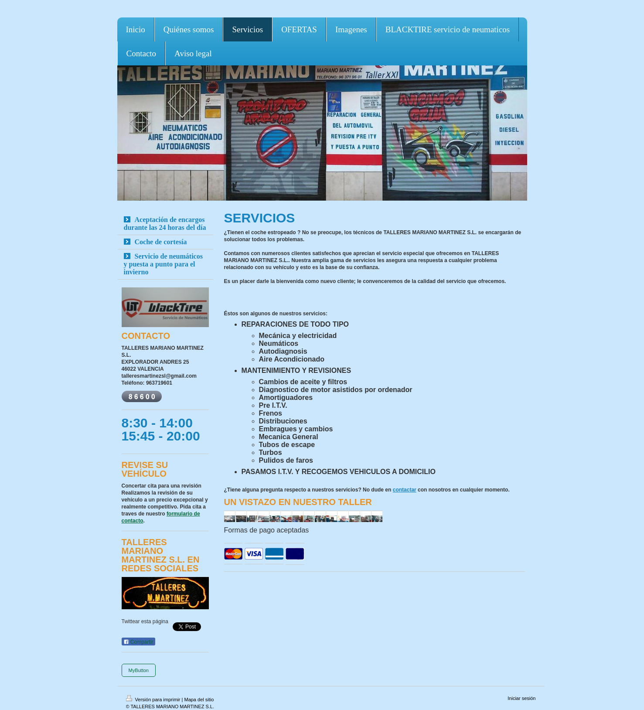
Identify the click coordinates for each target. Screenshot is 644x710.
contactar (404, 490)
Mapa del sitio (199, 699)
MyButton (139, 670)
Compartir (138, 642)
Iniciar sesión (521, 698)
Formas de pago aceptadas (266, 530)
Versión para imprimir (154, 699)
